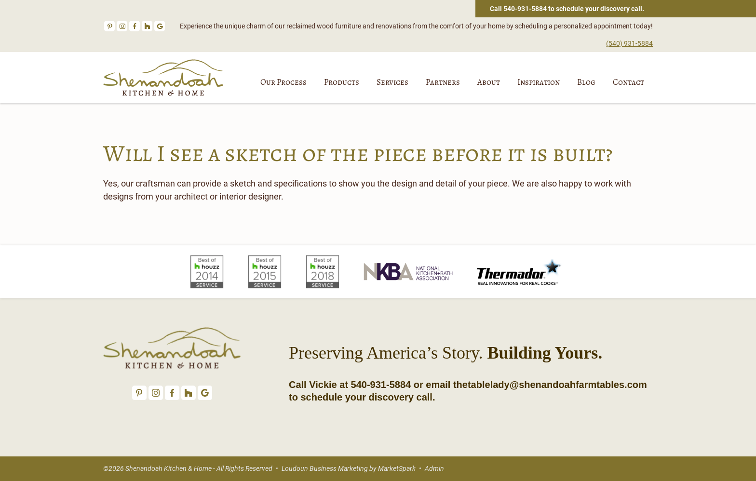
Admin (434, 468)
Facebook (134, 26)
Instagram (122, 26)
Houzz (147, 26)
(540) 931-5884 (629, 43)
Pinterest (109, 26)
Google (159, 26)
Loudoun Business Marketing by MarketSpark (349, 468)
